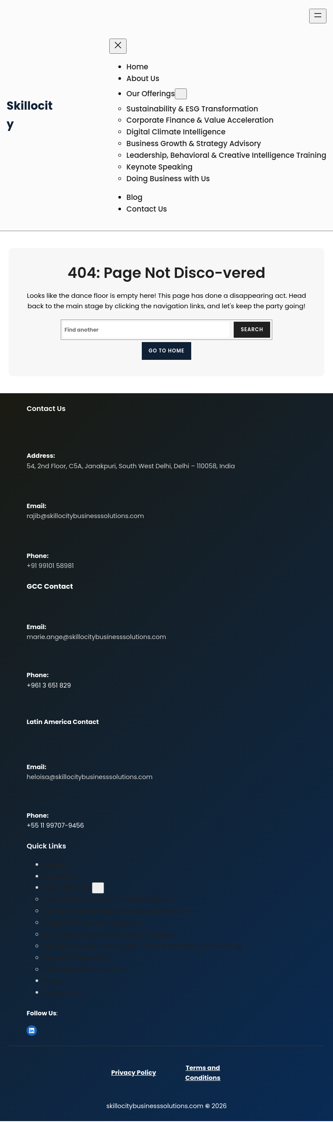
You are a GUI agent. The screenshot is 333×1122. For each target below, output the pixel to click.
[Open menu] (317, 16)
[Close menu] (118, 46)
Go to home (166, 351)
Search (251, 329)
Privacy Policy (133, 1073)
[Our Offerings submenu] (181, 93)
